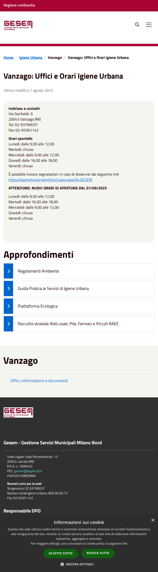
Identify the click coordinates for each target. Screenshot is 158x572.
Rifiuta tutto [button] (98, 553)
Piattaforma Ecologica (31, 306)
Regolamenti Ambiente (31, 271)
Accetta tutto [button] (61, 553)
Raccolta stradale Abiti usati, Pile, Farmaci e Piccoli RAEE (61, 323)
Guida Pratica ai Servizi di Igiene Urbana (46, 288)
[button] (79, 564)
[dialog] (79, 543)
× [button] (152, 520)
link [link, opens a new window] (124, 544)
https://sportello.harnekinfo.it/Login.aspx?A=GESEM (50, 179)
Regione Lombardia (19, 5)
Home (9, 57)
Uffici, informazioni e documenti (39, 380)
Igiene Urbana (31, 57)
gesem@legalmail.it (28, 470)
